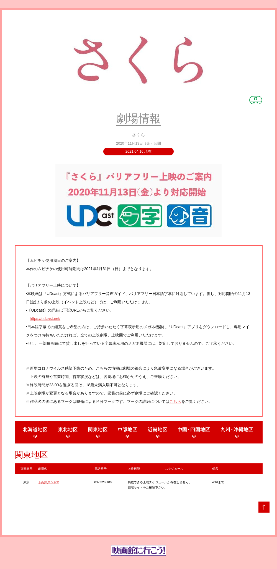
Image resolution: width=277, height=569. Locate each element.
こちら (175, 401)
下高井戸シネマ (48, 482)
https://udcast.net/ (45, 318)
